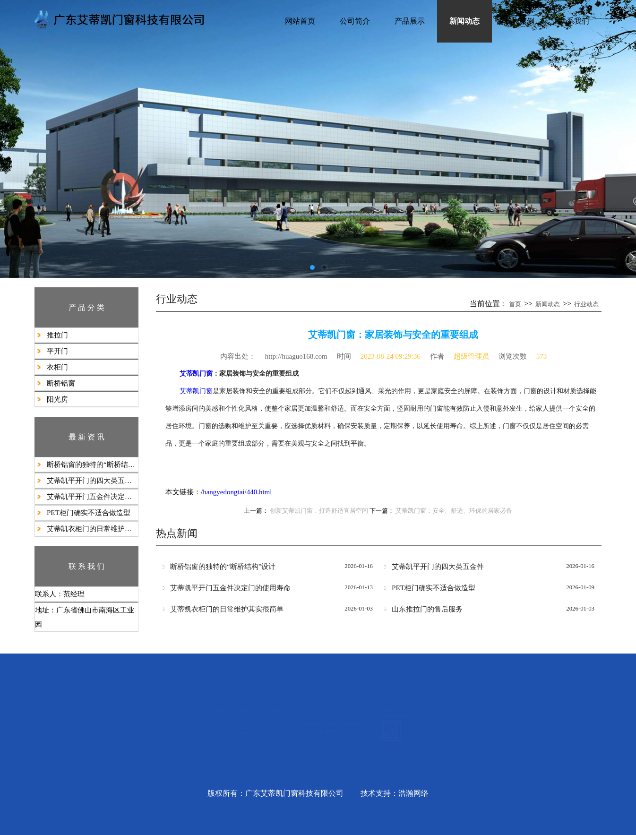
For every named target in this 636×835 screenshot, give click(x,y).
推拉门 (57, 335)
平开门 (57, 351)
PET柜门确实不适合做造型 (88, 512)
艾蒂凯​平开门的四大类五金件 (92, 480)
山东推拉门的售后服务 (427, 609)
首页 (515, 304)
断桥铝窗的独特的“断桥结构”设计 (92, 464)
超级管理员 (471, 356)
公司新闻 (203, 714)
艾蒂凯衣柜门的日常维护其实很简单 (92, 529)
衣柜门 (57, 367)
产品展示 (410, 21)
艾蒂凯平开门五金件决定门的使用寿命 (92, 496)
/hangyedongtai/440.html (236, 492)
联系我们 (574, 21)
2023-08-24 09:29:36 (391, 356)
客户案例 (519, 21)
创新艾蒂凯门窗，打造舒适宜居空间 (319, 511)
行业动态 (586, 304)
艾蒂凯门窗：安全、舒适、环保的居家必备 (453, 511)
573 (541, 356)
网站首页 (300, 21)
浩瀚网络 (413, 793)
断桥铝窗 (61, 383)
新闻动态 (464, 21)
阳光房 (57, 399)
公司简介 (355, 21)
